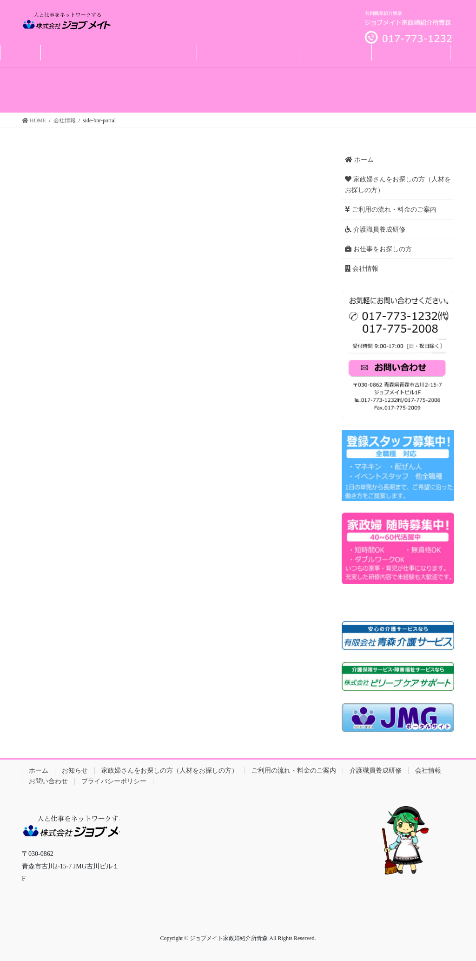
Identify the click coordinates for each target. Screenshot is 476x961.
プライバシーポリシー (113, 781)
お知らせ (75, 770)
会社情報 (361, 268)
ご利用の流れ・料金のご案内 (390, 209)
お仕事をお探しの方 (378, 249)
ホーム (359, 159)
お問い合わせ (48, 781)
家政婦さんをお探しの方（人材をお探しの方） (398, 185)
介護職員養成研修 (375, 229)
